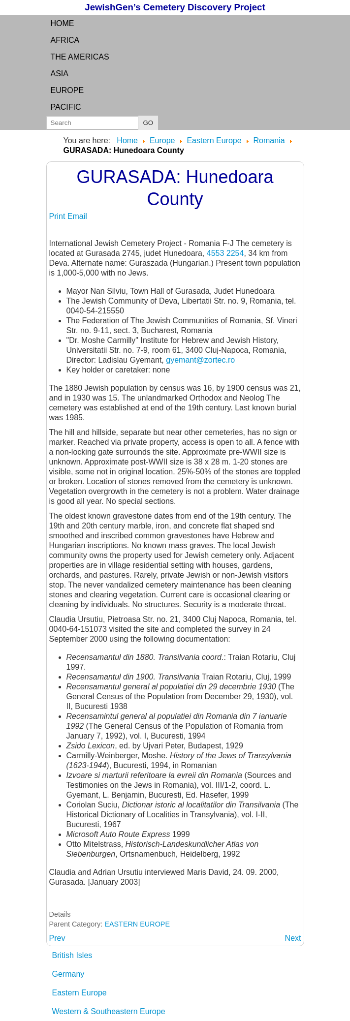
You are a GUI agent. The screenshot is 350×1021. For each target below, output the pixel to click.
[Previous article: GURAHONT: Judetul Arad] (57, 938)
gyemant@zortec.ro (200, 360)
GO (148, 122)
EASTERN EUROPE (137, 924)
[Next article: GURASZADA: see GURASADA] (293, 938)
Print (58, 216)
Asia (59, 73)
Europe (67, 90)
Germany (68, 974)
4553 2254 (225, 253)
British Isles (72, 955)
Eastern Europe (79, 993)
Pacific (66, 107)
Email (77, 216)
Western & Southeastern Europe (108, 1011)
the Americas (80, 57)
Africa (65, 40)
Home (62, 23)
